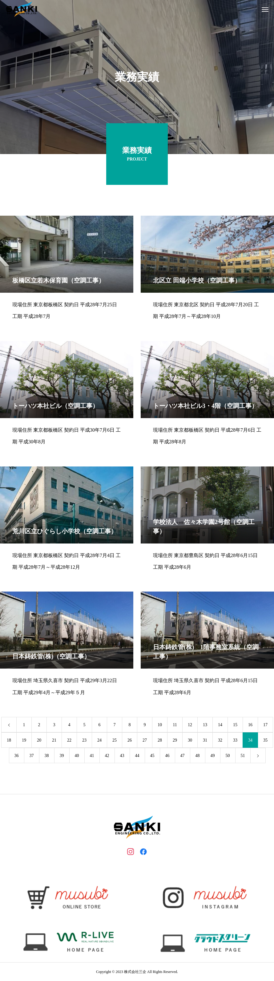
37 (32, 756)
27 (145, 741)
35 (265, 741)
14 (220, 725)
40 (77, 756)
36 (16, 756)
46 (167, 756)
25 (114, 741)
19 (24, 741)
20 (39, 741)
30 (190, 741)
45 (152, 756)
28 (160, 741)
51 (243, 756)
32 (220, 741)
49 (213, 756)
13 (205, 725)
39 (62, 756)
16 (250, 725)
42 (107, 756)
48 (197, 756)
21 (54, 741)
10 (160, 725)
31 (205, 741)
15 (235, 725)
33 (235, 741)
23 (84, 741)
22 (69, 741)
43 (122, 756)
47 (182, 756)
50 (228, 756)
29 (175, 741)
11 (175, 725)
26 (129, 741)
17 (265, 725)
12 (190, 725)
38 (47, 756)
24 (99, 741)
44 (137, 756)
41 (92, 756)
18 (9, 741)
